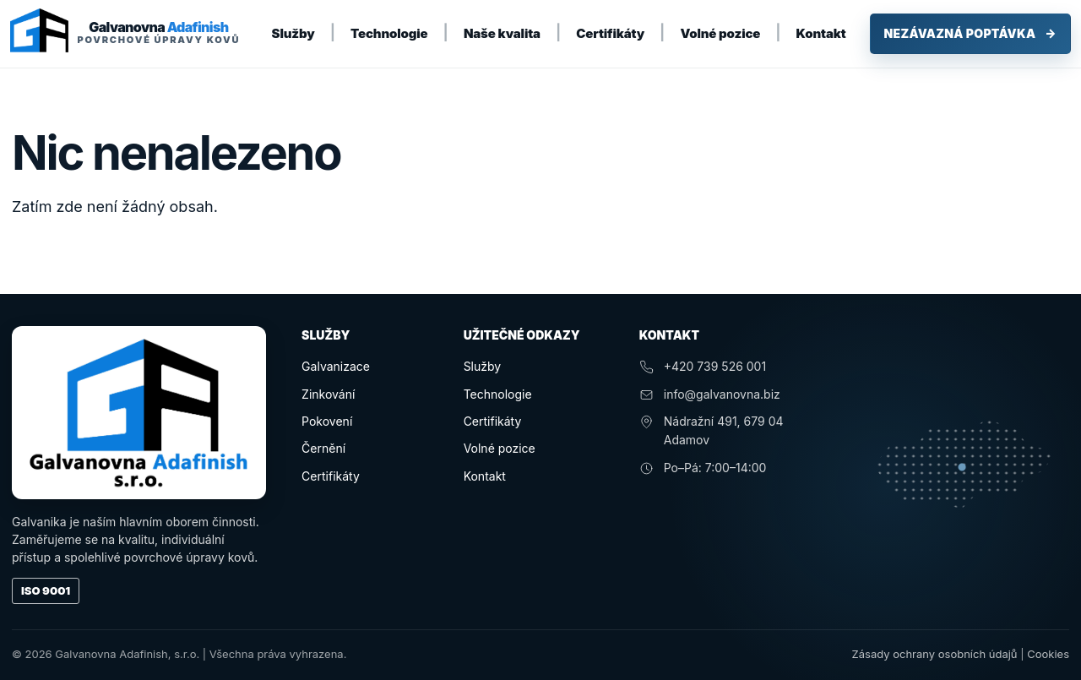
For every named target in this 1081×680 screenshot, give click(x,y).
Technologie (389, 33)
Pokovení (326, 421)
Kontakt (821, 33)
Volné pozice (720, 33)
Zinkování (328, 394)
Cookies (1048, 654)
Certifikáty (610, 33)
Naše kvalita (502, 33)
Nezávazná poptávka (970, 33)
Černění (323, 448)
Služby (293, 33)
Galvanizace (335, 366)
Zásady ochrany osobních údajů (935, 654)
